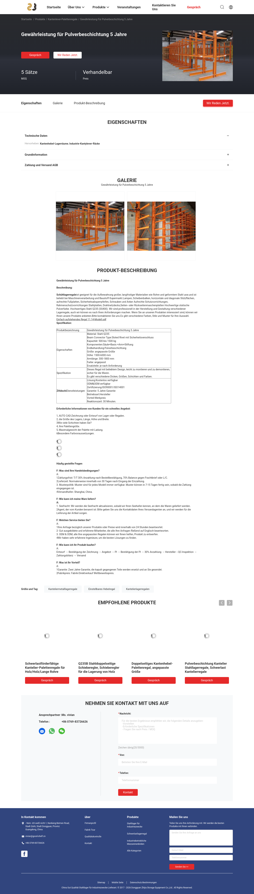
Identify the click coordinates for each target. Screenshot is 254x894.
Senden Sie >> (181, 867)
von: (122, 755)
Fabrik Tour (90, 830)
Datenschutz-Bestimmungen (143, 882)
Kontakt (128, 792)
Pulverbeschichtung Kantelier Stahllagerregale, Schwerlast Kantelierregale (206, 668)
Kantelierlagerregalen (137, 589)
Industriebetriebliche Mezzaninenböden (136, 842)
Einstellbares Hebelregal (101, 589)
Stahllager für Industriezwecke (134, 825)
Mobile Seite (117, 882)
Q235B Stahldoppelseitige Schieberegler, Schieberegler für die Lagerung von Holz (98, 668)
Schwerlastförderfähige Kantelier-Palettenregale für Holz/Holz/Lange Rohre (45, 668)
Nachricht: (125, 713)
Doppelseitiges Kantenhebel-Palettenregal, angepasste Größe (152, 668)
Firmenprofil (90, 823)
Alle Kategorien (134, 850)
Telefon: (124, 773)
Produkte (40, 19)
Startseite (26, 19)
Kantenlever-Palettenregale (62, 19)
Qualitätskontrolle (93, 836)
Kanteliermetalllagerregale (63, 589)
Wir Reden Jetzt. (67, 55)
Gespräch (35, 55)
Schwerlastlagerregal (137, 834)
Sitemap (101, 882)
